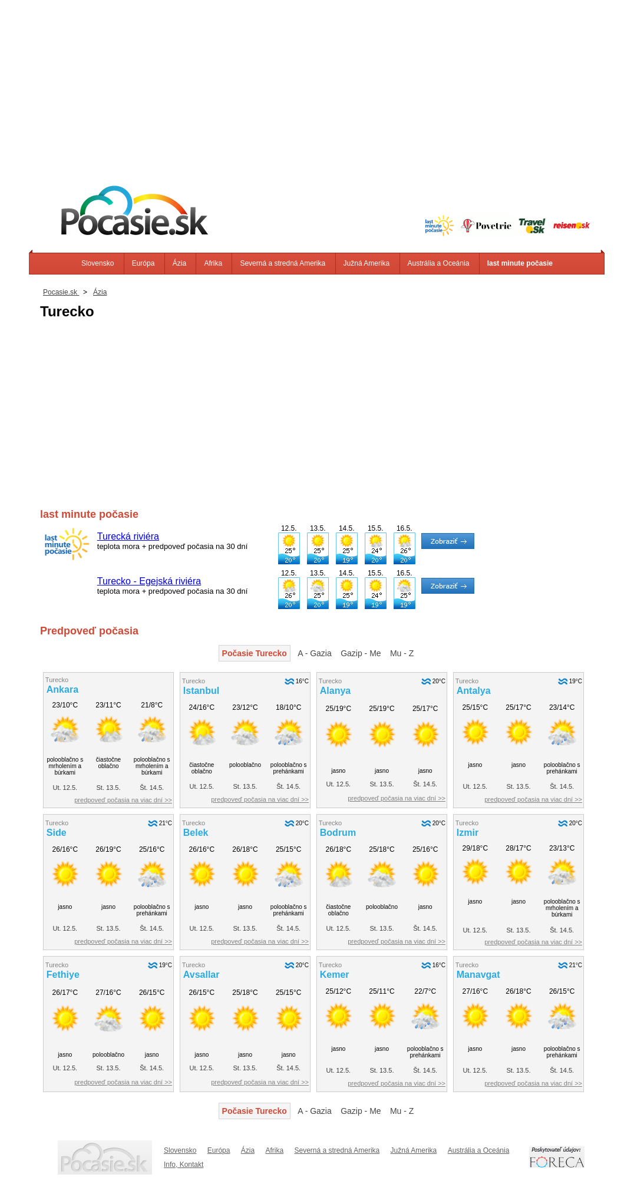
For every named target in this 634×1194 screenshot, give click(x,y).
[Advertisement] (317, 82)
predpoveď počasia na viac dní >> (123, 799)
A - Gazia (315, 653)
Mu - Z (402, 653)
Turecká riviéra (128, 536)
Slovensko (97, 263)
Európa (143, 263)
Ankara (62, 689)
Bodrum (338, 833)
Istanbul (201, 691)
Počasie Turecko (254, 653)
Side (57, 833)
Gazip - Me (361, 653)
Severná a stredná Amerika (282, 263)
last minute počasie (520, 263)
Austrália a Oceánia (439, 263)
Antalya (474, 691)
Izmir (467, 833)
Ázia (179, 263)
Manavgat (478, 975)
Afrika (213, 263)
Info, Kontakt (183, 1164)
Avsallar (201, 975)
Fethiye (63, 975)
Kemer (334, 975)
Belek (196, 833)
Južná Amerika (367, 263)
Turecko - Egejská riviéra (149, 581)
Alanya (335, 691)
